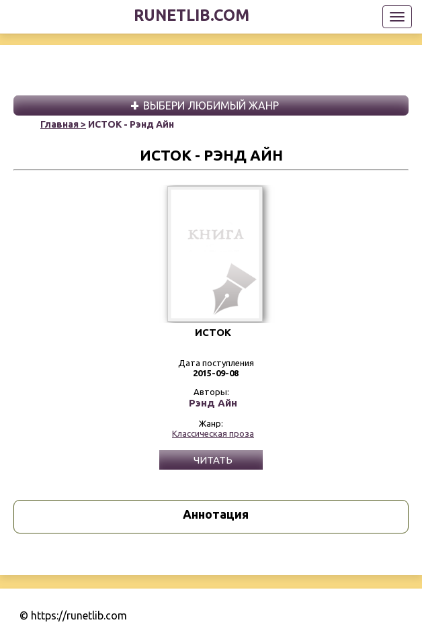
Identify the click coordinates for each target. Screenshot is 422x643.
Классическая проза (213, 433)
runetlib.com (191, 15)
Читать (213, 460)
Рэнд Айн (213, 403)
